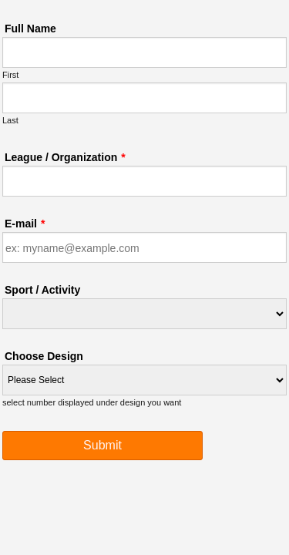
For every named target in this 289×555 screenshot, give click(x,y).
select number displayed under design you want (91, 402)
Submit (102, 449)
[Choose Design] (144, 380)
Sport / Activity (42, 290)
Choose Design (44, 356)
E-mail (25, 223)
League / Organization (65, 157)
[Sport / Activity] (144, 313)
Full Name (30, 28)
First (10, 74)
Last (10, 120)
